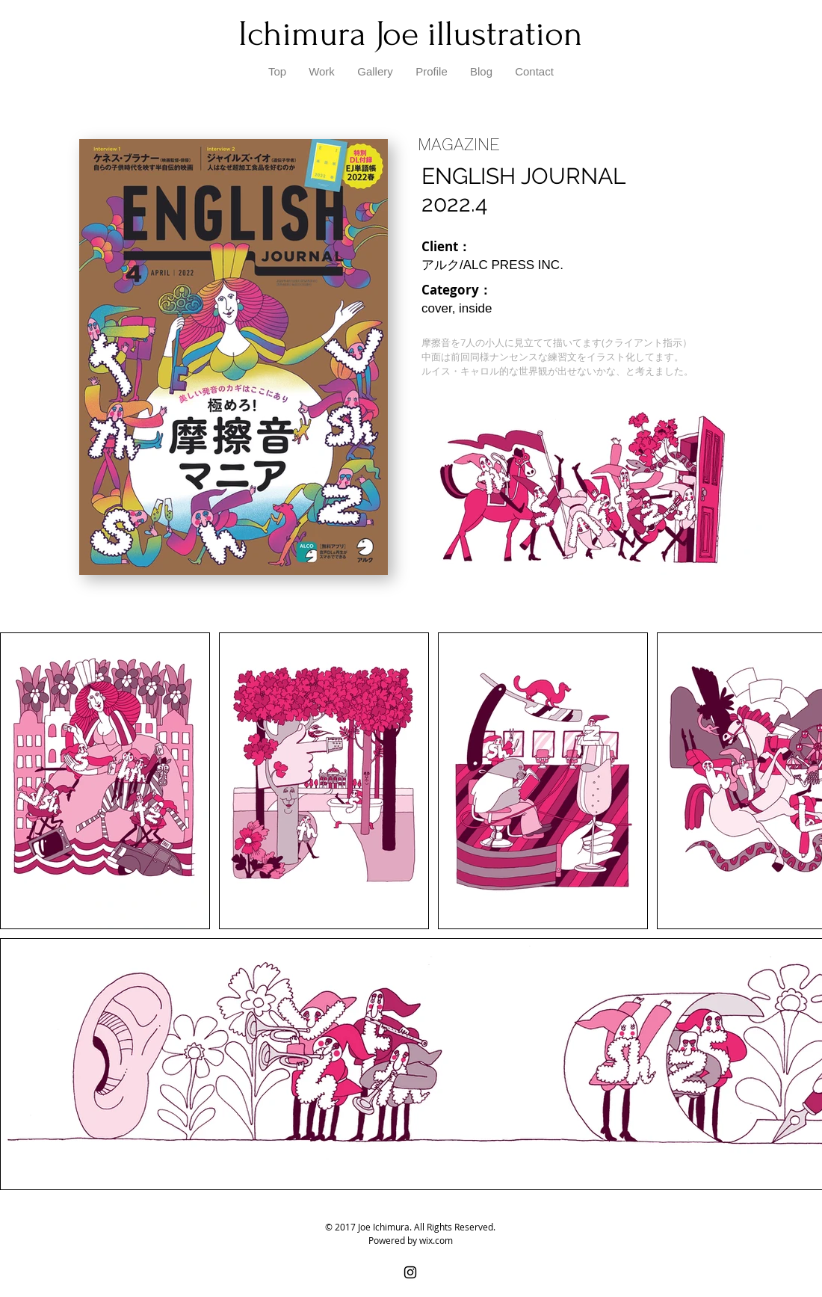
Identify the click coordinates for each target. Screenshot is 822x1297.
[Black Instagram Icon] (410, 1272)
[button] (375, 72)
